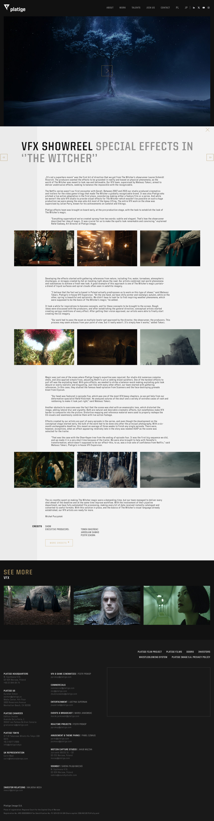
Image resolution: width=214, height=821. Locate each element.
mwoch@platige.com (13, 790)
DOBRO (190, 652)
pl (177, 7)
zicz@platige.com (59, 691)
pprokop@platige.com (61, 677)
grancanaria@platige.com (16, 725)
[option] (44, 248)
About (110, 8)
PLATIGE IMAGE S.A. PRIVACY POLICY (191, 657)
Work (122, 8)
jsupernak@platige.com (62, 705)
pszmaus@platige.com (61, 741)
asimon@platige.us (13, 697)
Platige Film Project (150, 652)
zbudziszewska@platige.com (64, 694)
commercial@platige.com (62, 688)
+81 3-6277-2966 (11, 742)
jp (186, 7)
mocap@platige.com (60, 758)
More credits (60, 542)
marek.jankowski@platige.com (65, 716)
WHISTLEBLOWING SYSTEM (153, 657)
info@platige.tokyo (13, 745)
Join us (150, 8)
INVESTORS (204, 652)
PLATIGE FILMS (174, 652)
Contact (165, 8)
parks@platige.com (60, 739)
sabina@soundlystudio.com (64, 775)
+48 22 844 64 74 (12, 683)
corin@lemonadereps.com (16, 759)
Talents (136, 8)
